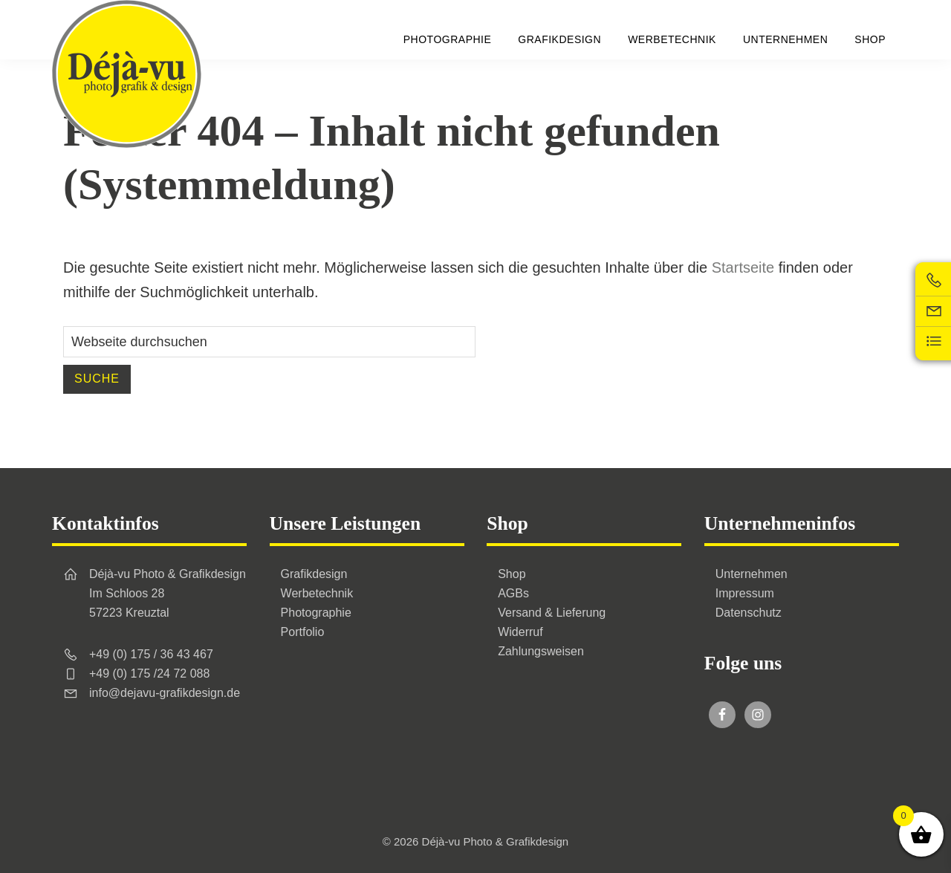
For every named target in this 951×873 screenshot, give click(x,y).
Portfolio (303, 632)
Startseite (743, 267)
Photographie (316, 612)
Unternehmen (751, 574)
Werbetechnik (317, 593)
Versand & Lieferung (552, 612)
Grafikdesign (314, 574)
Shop (511, 574)
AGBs (513, 593)
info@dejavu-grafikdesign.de (164, 693)
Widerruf (520, 632)
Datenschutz (748, 612)
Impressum (744, 593)
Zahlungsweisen (541, 651)
